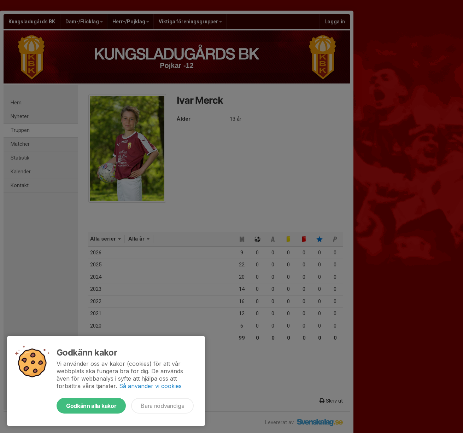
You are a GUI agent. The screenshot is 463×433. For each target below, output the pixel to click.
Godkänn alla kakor (91, 405)
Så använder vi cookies (150, 385)
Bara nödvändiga (162, 405)
